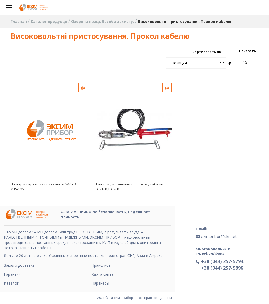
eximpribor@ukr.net (219, 236)
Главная (19, 21)
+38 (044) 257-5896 (222, 268)
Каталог (11, 283)
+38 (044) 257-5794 (222, 261)
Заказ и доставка (19, 265)
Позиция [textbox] (179, 62)
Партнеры (100, 283)
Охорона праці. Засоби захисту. (103, 21)
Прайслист (100, 265)
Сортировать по (207, 52)
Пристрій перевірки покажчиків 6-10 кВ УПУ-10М (43, 186)
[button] (82, 87)
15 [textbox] (245, 62)
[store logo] (34, 7)
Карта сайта (102, 274)
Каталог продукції (49, 21)
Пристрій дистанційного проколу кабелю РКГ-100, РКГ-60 (129, 186)
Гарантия (12, 274)
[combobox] (250, 62)
